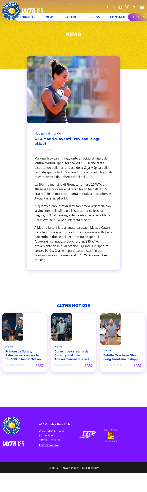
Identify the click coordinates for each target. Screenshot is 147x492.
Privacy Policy (69, 468)
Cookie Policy (90, 468)
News (50, 17)
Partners (72, 17)
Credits (53, 468)
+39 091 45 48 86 (49, 439)
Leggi (40, 365)
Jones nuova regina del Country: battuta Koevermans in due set (72, 355)
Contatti (117, 17)
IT (108, 7)
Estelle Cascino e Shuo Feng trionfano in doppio (121, 357)
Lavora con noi (49, 445)
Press (95, 17)
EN (114, 7)
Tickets (139, 17)
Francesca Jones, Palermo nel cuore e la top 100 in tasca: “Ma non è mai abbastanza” (24, 357)
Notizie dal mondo (47, 133)
